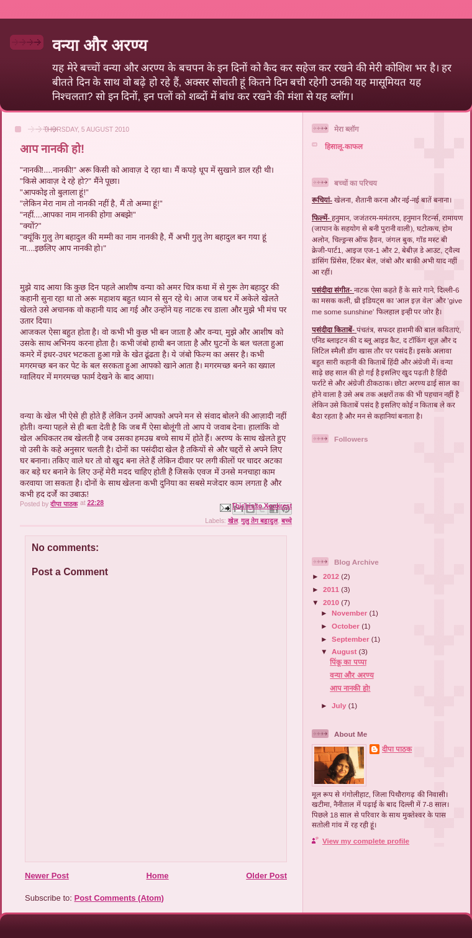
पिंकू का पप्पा (348, 662)
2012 (332, 576)
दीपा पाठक (397, 749)
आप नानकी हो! (350, 688)
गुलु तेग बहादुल (259, 520)
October (346, 626)
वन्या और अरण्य (99, 45)
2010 (332, 602)
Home (157, 875)
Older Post (266, 875)
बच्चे (286, 520)
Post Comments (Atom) (119, 898)
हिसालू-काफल (344, 146)
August (345, 651)
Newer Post (47, 875)
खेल (233, 520)
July (340, 705)
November (350, 613)
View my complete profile (365, 841)
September (351, 639)
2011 (332, 589)
